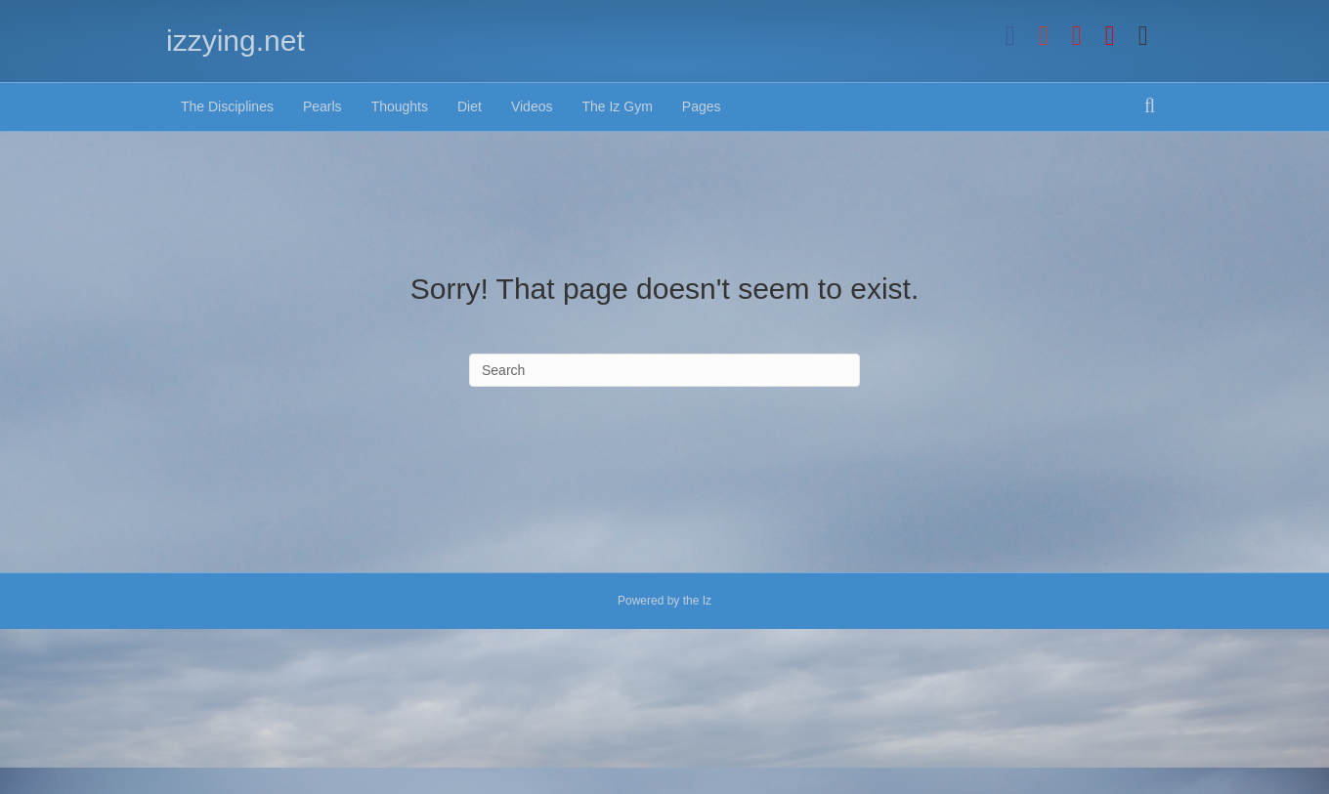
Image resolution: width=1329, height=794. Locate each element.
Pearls (322, 106)
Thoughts (399, 106)
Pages (701, 106)
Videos (532, 106)
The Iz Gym (616, 106)
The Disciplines (227, 106)
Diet (469, 106)
